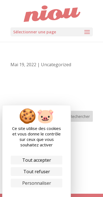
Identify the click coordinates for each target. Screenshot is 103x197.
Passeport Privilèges (31, 60)
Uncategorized (56, 65)
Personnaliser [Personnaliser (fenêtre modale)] (36, 183)
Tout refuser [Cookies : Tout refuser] (36, 172)
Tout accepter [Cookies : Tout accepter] (36, 160)
